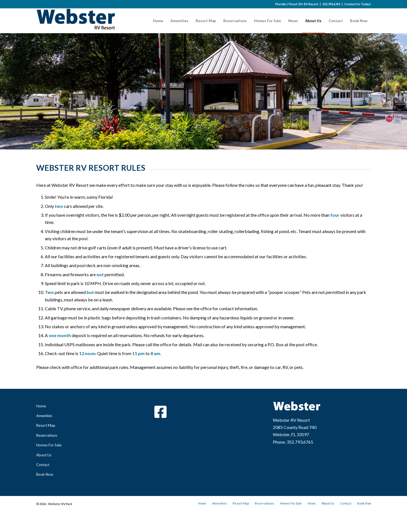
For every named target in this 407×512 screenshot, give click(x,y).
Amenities (44, 415)
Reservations (46, 435)
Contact (42, 464)
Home (41, 406)
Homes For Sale (48, 445)
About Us (43, 455)
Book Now (44, 474)
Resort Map (45, 425)
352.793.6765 (331, 4)
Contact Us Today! (357, 4)
